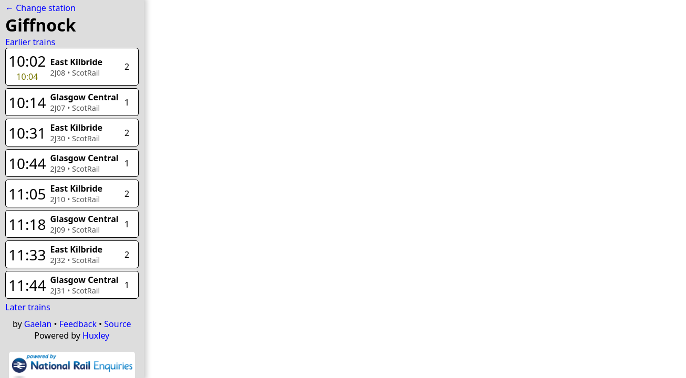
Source (117, 324)
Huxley (95, 335)
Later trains (27, 307)
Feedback (78, 324)
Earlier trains (30, 42)
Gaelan (38, 324)
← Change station (40, 8)
